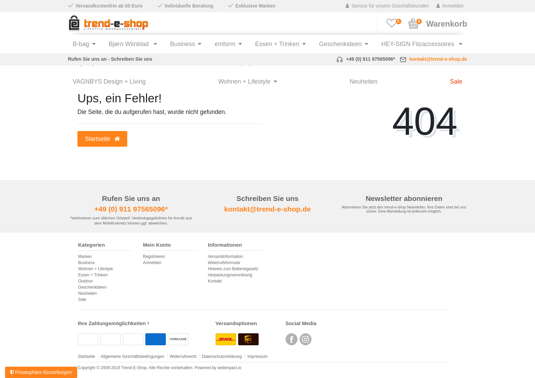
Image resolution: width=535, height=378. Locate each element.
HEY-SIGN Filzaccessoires (418, 44)
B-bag (81, 44)
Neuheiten (363, 81)
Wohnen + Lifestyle (244, 81)
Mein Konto (157, 245)
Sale (456, 81)
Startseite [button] (102, 138)
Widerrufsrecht (183, 356)
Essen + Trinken (277, 44)
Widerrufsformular (224, 262)
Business (182, 44)
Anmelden (152, 262)
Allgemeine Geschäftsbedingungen (132, 356)
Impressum (257, 356)
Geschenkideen (340, 44)
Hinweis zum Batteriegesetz (233, 268)
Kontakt (215, 281)
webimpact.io (229, 367)
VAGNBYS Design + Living (109, 81)
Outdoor (85, 281)
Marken (85, 256)
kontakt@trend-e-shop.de (438, 59)
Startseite (86, 356)
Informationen (225, 245)
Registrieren (154, 256)
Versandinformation (225, 256)
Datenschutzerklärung (222, 356)
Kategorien (91, 245)
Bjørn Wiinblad (129, 44)
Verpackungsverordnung (230, 275)
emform (225, 44)
